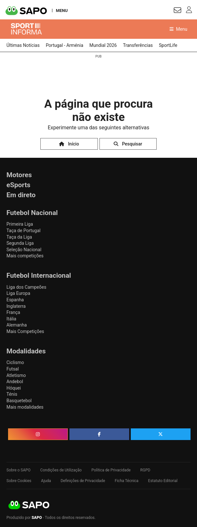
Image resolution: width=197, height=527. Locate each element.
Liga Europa (18, 293)
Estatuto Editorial (163, 481)
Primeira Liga (19, 224)
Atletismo (16, 375)
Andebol (14, 381)
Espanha (15, 299)
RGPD (145, 470)
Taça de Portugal (23, 230)
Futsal (12, 368)
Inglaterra (16, 306)
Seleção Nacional (23, 249)
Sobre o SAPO (18, 470)
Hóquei (13, 388)
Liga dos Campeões (26, 287)
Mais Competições (25, 331)
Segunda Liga (20, 243)
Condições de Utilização (61, 470)
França (13, 312)
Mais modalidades (25, 407)
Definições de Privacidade (83, 481)
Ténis (11, 394)
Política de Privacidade (110, 470)
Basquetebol (19, 400)
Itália (11, 318)
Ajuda (46, 481)
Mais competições (25, 255)
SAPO (29, 505)
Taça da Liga (19, 237)
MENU (61, 10)
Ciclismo (15, 362)
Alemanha (16, 325)
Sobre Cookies (18, 481)
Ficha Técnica (126, 481)
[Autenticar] (177, 11)
